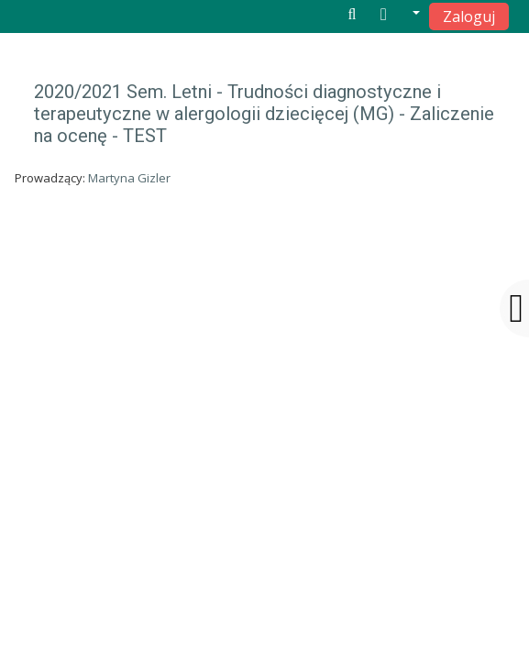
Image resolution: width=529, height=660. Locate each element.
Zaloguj (469, 16)
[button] (400, 15)
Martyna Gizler (129, 178)
